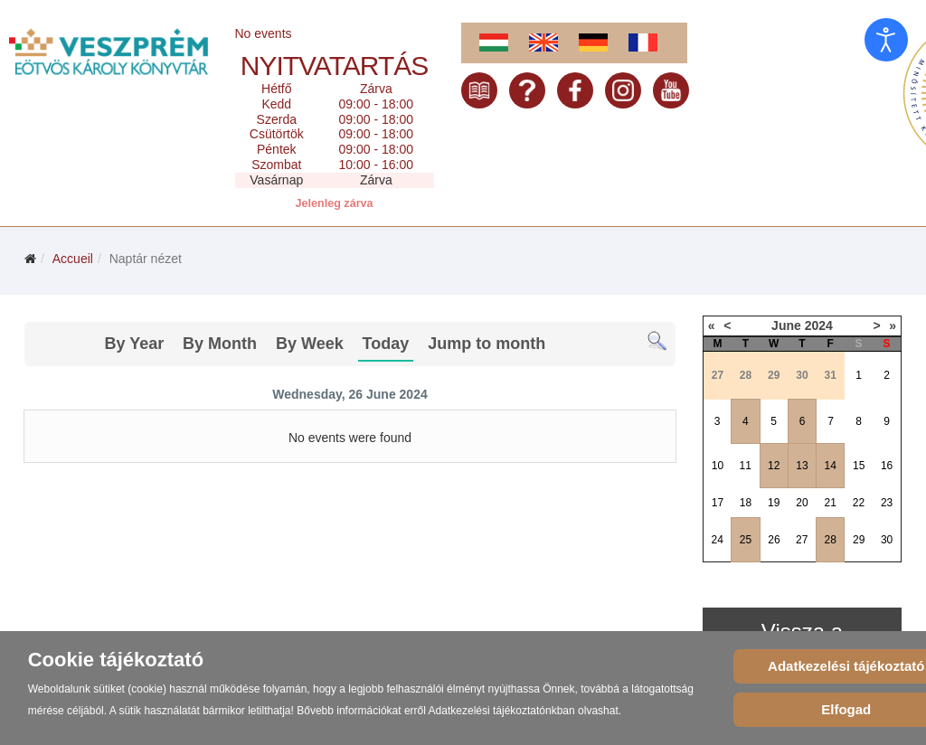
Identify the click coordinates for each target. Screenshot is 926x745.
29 (859, 539)
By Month (220, 344)
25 (745, 539)
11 (745, 465)
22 (859, 502)
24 (717, 539)
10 (717, 465)
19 (774, 502)
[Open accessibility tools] (886, 39)
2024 (819, 325)
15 (859, 465)
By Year (134, 344)
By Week (310, 344)
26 (774, 539)
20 (802, 502)
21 (830, 502)
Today (386, 344)
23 (887, 502)
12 (774, 465)
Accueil (72, 258)
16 (887, 465)
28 (830, 539)
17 (717, 502)
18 (745, 502)
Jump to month (486, 344)
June (786, 325)
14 (830, 465)
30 (887, 539)
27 (802, 539)
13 (802, 465)
